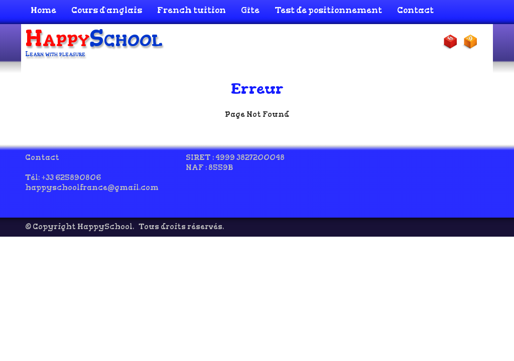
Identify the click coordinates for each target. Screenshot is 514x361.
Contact (415, 10)
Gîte (250, 10)
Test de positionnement (328, 10)
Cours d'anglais (106, 10)
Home (43, 10)
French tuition (191, 10)
